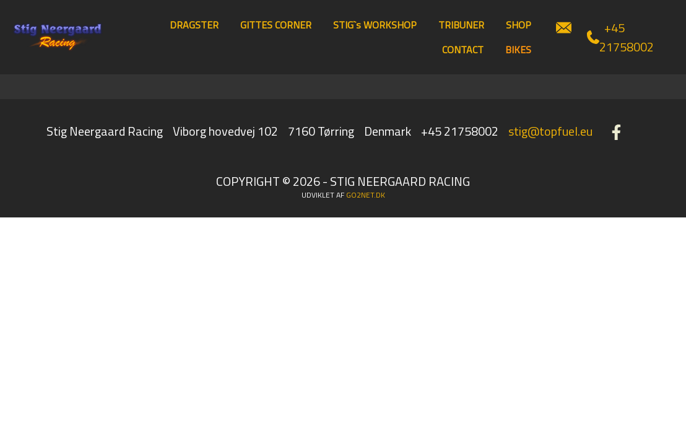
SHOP (518, 24)
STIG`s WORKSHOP (375, 24)
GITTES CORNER (275, 24)
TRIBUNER (461, 24)
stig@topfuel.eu (550, 131)
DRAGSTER (194, 24)
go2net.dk (365, 195)
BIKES (518, 49)
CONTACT (463, 49)
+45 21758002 (620, 37)
